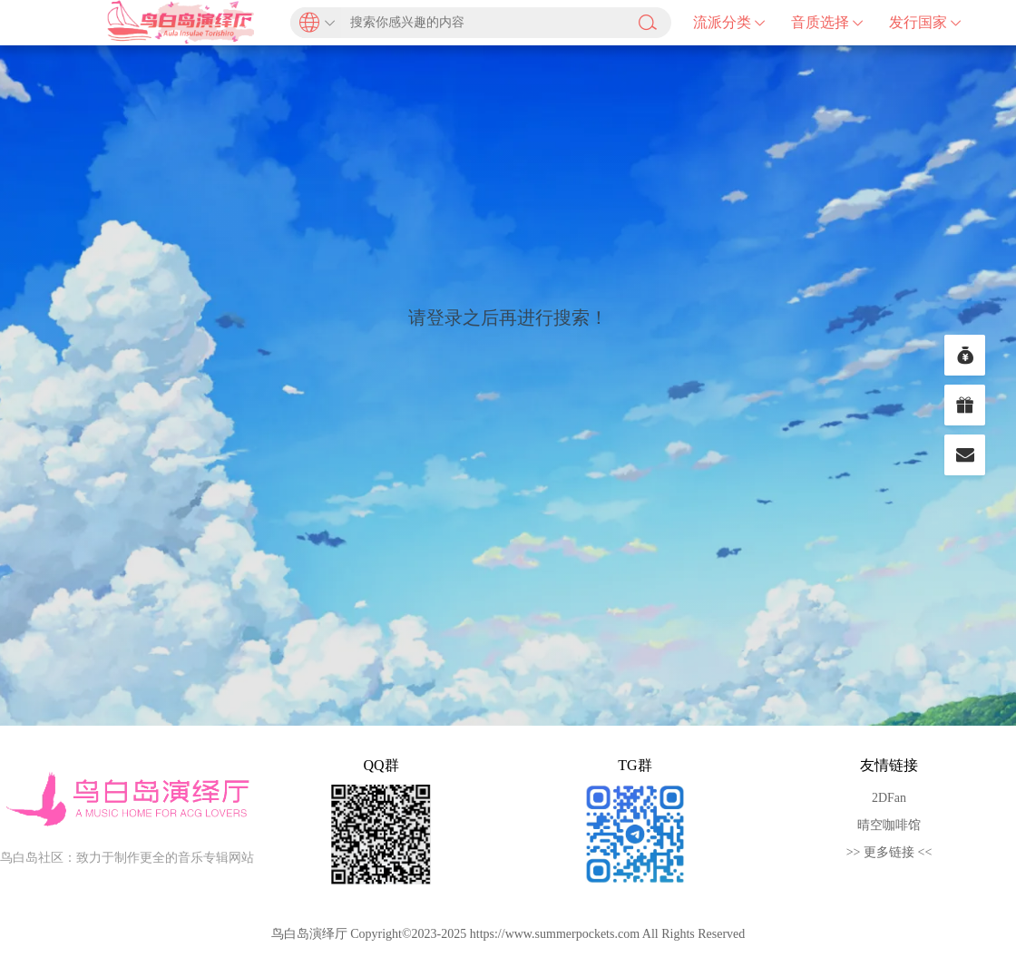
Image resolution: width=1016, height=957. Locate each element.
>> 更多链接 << (889, 852)
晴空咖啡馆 (889, 825)
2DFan (889, 798)
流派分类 (729, 22)
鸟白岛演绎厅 (181, 22)
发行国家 (925, 22)
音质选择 (827, 22)
